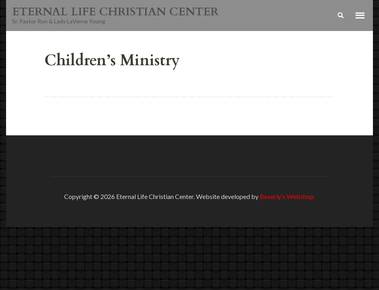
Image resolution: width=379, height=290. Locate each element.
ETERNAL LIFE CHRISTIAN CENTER (115, 11)
